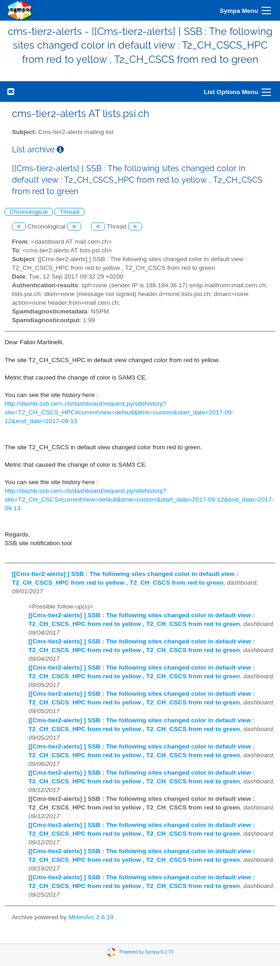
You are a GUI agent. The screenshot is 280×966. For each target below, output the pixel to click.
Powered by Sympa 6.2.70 (146, 951)
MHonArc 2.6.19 (90, 917)
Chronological (29, 211)
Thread (69, 211)
